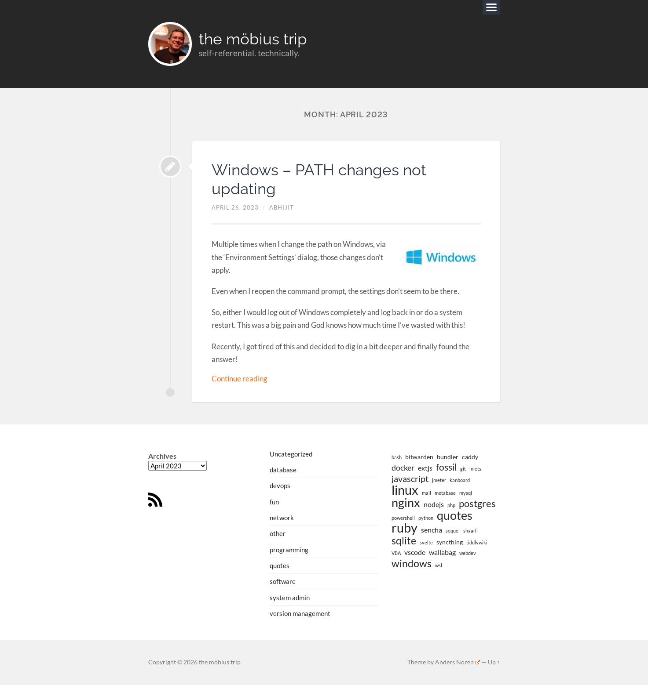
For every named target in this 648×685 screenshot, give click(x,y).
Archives (162, 456)
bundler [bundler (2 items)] (447, 457)
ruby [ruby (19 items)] (404, 528)
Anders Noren (457, 662)
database (283, 470)
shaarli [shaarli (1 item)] (470, 530)
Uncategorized (291, 454)
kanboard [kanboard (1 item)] (460, 480)
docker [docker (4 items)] (403, 468)
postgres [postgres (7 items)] (477, 503)
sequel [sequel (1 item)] (453, 530)
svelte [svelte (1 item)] (426, 542)
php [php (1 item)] (451, 505)
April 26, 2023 (235, 207)
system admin (290, 597)
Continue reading (239, 378)
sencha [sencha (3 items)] (431, 530)
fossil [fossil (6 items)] (446, 467)
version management (300, 613)
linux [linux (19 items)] (405, 490)
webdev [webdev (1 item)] (467, 553)
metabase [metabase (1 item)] (445, 493)
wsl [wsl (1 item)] (438, 565)
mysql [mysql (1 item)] (465, 493)
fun (274, 502)
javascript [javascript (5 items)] (410, 479)
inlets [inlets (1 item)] (475, 469)
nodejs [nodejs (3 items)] (434, 504)
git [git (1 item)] (463, 469)
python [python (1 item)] (425, 517)
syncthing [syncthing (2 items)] (449, 542)
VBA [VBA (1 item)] (396, 553)
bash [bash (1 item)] (397, 457)
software (283, 581)
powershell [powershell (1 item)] (403, 517)
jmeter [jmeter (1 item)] (439, 480)
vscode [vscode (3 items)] (414, 552)
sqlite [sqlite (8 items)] (404, 540)
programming (289, 550)
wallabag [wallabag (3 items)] (442, 552)
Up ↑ (494, 662)
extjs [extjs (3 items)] (425, 468)
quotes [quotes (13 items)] (454, 515)
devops (280, 486)
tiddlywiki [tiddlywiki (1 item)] (476, 542)
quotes (279, 565)
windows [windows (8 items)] (412, 563)
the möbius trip (253, 39)
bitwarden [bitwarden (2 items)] (419, 457)
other (278, 533)
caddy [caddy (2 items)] (470, 457)
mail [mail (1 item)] (426, 493)
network (282, 518)
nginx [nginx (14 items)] (406, 502)
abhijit (281, 207)
